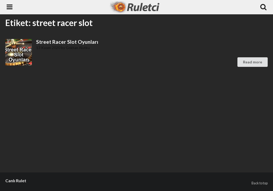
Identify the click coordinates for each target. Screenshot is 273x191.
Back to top (259, 183)
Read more (252, 62)
